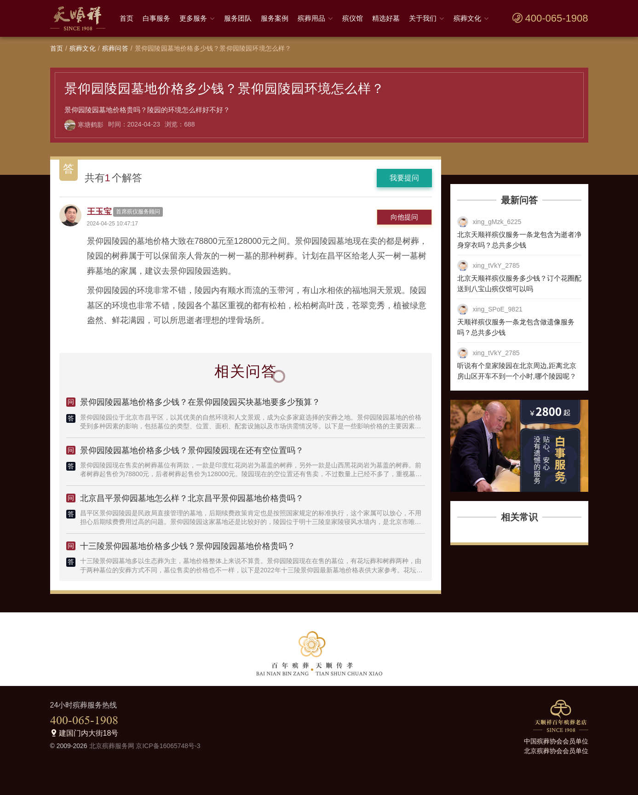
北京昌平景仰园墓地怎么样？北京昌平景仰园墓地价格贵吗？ (192, 498)
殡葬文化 (467, 18)
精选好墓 (386, 18)
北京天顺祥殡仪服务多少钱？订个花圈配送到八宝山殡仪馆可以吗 (519, 283)
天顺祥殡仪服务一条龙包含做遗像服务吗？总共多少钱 (516, 327)
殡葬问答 (115, 48)
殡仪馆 (352, 18)
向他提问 (404, 217)
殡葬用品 (311, 18)
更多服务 (193, 18)
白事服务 (156, 18)
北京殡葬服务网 (111, 745)
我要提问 (404, 178)
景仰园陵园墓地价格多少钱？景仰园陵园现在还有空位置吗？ (192, 450)
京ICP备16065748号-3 (168, 745)
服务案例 (274, 18)
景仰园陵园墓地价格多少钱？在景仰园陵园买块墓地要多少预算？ (200, 402)
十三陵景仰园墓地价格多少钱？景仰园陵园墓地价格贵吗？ (187, 546)
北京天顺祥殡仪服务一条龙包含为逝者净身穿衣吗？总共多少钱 (519, 239)
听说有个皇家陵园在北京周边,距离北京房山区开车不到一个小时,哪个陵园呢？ (516, 371)
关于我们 (423, 18)
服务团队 (238, 18)
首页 (126, 18)
